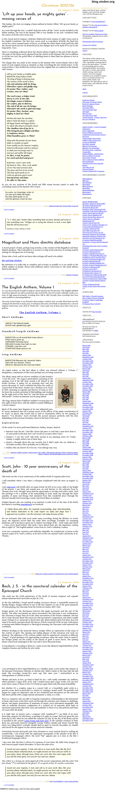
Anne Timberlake (88, 131)
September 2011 (87, 517)
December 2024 (87, 707)
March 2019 (86, 672)
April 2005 (85, 371)
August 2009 (86, 471)
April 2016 (85, 613)
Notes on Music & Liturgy (91, 156)
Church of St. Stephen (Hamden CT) (94, 225)
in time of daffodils (89, 142)
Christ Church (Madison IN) (92, 215)
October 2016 (87, 622)
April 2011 (85, 507)
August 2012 (86, 536)
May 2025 (85, 715)
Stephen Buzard (73, 574)
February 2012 (87, 526)
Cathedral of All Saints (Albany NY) (94, 211)
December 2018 (87, 669)
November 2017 (87, 647)
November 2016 (87, 624)
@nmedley (86, 188)
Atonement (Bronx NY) (90, 208)
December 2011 (87, 522)
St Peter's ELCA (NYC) (89, 269)
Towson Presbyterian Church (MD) (94, 279)
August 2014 (86, 576)
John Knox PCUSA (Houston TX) (93, 238)
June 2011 (85, 511)
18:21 (5, 278)
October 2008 (87, 451)
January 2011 (86, 501)
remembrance (26, 504)
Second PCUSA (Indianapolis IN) (93, 277)
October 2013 (87, 559)
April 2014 (85, 571)
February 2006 (87, 390)
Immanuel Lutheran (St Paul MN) (93, 234)
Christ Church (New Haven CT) (93, 217)
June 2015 (85, 594)
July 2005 (85, 376)
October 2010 (87, 496)
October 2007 (87, 428)
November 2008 (87, 453)
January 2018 (86, 651)
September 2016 (87, 621)
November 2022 (87, 690)
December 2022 (87, 692)
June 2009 (85, 467)
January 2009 (86, 457)
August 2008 (86, 447)
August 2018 (86, 663)
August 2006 (86, 401)
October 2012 (87, 540)
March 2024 (86, 697)
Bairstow (14, 452)
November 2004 (87, 361)
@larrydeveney (87, 186)
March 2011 (86, 505)
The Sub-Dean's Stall (89, 116)
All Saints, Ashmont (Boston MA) (93, 204)
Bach (51, 781)
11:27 (5, 785)
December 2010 (87, 499)
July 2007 (85, 422)
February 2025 (87, 711)
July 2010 (85, 490)
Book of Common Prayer (91, 104)
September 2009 (87, 472)
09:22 (5, 457)
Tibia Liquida (98, 31)
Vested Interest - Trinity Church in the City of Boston (94, 118)
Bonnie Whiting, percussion (92, 133)
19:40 (5, 233)
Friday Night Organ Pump (91, 138)
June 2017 (85, 638)
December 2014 (87, 584)
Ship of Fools (87, 114)
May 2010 (85, 486)
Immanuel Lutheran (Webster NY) (94, 236)
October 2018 (87, 667)
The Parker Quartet (89, 158)
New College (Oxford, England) (93, 298)
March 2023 (86, 694)
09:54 (5, 209)
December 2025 (87, 721)
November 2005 (87, 384)
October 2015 (87, 601)
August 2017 (86, 642)
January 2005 (86, 365)
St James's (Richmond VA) (91, 252)
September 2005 (87, 380)
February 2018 (87, 653)
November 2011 (87, 521)
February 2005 (87, 367)
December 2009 (87, 478)
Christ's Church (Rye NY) (91, 223)
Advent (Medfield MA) (90, 202)
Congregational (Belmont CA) (92, 227)
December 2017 (87, 649)
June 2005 (85, 374)
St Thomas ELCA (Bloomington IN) (94, 275)
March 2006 (86, 392)
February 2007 (87, 413)
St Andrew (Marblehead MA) (92, 240)
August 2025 (86, 717)
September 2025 (87, 719)
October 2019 (87, 674)
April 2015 (85, 590)
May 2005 (85, 373)
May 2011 (85, 509)
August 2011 (86, 515)
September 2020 (87, 678)
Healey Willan (67, 206)
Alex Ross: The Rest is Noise (92, 102)
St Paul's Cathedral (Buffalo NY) (93, 263)
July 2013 (85, 553)
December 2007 (87, 432)
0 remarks (11, 209)
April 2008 (85, 440)
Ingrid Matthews (58, 781)
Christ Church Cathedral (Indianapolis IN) (91, 220)
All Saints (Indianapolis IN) (91, 206)
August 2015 (86, 597)
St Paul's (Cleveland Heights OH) (93, 259)
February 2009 (87, 459)
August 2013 (86, 555)
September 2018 (87, 665)
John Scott (58, 452)
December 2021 (87, 688)
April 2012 (85, 528)
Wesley (76, 454)
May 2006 (85, 396)
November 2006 (87, 407)
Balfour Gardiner (22, 452)
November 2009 (87, 476)
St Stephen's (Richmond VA (92, 271)
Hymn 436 (75, 206)
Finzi (39, 452)
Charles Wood (32, 452)
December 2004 (87, 363)
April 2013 (85, 547)
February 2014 (87, 567)
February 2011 (87, 503)
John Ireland (50, 452)
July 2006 (85, 399)
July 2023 (85, 696)
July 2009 (85, 469)
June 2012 (85, 532)
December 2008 (87, 455)
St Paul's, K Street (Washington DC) (94, 265)
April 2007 (85, 417)
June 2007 (85, 421)
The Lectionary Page (89, 110)
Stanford (46, 454)
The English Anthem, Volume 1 (40, 312)
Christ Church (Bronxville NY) (93, 213)
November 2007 (87, 430)
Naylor (64, 452)
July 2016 (85, 617)
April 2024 (85, 699)
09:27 (5, 577)
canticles (69, 275)
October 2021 (87, 686)
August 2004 (86, 355)
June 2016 (85, 615)
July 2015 (85, 596)
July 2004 (85, 353)
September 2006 (87, 403)
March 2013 (86, 546)
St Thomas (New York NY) (91, 304)
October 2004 (87, 359)
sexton (84, 51)
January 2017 (86, 628)
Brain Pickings (87, 106)
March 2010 (86, 482)
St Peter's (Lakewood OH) (91, 267)
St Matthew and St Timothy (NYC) (94, 258)
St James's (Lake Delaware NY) (92, 250)
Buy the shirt (96, 312)
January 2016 (86, 607)
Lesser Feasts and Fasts (71, 781)
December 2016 (87, 626)
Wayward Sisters (88, 169)
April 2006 (85, 394)
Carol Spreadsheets (98, 22)
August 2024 (86, 701)
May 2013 (85, 549)
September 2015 (87, 599)
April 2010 (85, 484)
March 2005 (86, 369)
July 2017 (85, 640)
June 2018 (85, 661)
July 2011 (85, 513)
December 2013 (87, 563)
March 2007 (86, 415)
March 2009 (86, 461)
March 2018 (86, 655)
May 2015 (85, 592)
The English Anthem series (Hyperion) (61, 454)
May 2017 (85, 636)
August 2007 (86, 424)
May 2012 (85, 530)
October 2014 (87, 580)
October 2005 (87, 382)
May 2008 (85, 442)
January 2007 (86, 411)
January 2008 (86, 434)
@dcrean (85, 181)
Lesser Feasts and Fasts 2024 (36, 721)
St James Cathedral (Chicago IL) (93, 254)
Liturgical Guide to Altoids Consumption (94, 26)
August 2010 (86, 492)
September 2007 (87, 426)
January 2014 (86, 565)
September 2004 (87, 357)
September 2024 (87, 703)
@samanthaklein (88, 190)
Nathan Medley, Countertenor (92, 154)
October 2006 (87, 405)
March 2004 (86, 346)
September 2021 (87, 684)
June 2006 (85, 397)
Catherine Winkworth (55, 206)
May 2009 (85, 465)
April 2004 (85, 348)
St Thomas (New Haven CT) (91, 273)
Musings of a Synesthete (90, 148)
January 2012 (86, 524)
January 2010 (86, 480)
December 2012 (87, 542)
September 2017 (87, 644)
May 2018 (85, 659)
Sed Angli (85, 112)
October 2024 (87, 705)
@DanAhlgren (87, 179)
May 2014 (85, 572)
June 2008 (85, 444)
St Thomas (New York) (61, 574)
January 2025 (86, 709)
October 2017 (87, 646)
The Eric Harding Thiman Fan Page (94, 34)
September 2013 (87, 557)
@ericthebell (87, 183)
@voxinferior (87, 194)
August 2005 (86, 378)
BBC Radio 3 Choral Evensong (92, 296)
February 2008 (87, 436)
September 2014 (87, 578)
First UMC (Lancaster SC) (91, 231)
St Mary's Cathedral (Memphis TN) (94, 256)
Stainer (40, 454)
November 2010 (87, 497)
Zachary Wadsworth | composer (93, 171)
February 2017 (87, 630)
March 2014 (86, 569)
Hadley (43, 452)
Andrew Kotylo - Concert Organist (94, 127)
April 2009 (85, 463)
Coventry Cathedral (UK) (91, 229)
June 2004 (85, 351)
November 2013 (87, 561)
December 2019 (87, 676)
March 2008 (86, 438)
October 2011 (87, 519)
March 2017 (86, 632)
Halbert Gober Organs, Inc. (91, 140)
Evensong (75, 275)
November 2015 (87, 603)
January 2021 (86, 682)
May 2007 (85, 419)
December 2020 (87, 680)
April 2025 (85, 713)
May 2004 (85, 349)
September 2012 (87, 538)
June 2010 (85, 488)
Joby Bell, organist (88, 144)
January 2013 (86, 544)
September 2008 (87, 449)
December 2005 (87, 386)
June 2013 (85, 551)
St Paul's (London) (72, 452)
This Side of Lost (88, 167)
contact (85, 93)
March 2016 (86, 611)
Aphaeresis (86, 129)
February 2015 (87, 588)
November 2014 (87, 582)
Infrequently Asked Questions (92, 42)
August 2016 (86, 619)
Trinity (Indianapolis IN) (91, 284)
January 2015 (86, 586)
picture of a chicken (89, 45)
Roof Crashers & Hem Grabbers (93, 160)
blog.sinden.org (103, 1)
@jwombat (86, 185)
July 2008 (85, 446)
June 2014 (85, 574)
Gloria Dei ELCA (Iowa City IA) (92, 233)
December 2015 (87, 605)
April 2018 (85, 657)
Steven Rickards (88, 162)
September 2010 (87, 494)
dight (96, 331)
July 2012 (85, 534)
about (84, 89)
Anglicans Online (88, 100)
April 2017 (85, 634)
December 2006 (87, 409)
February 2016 (87, 609)
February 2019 (87, 671)
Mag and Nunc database (12, 260)
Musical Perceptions (89, 146)
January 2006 (86, 388)
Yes (83, 321)
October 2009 (87, 474)
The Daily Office (88, 108)
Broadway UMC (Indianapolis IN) (93, 209)
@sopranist (86, 192)
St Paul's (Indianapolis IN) (91, 261)
